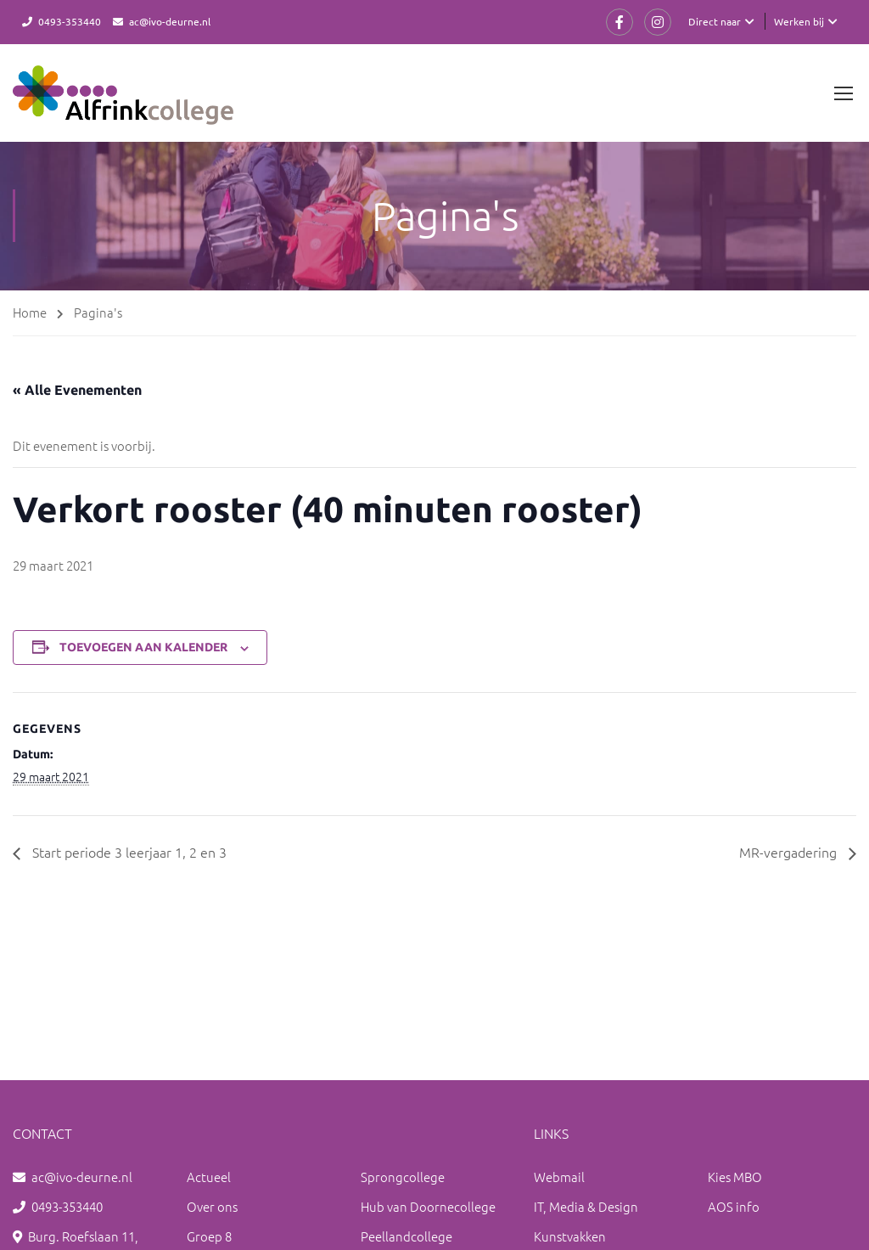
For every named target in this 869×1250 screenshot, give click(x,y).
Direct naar (714, 21)
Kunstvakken (570, 1236)
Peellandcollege (406, 1236)
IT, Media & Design (586, 1206)
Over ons (212, 1206)
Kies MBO (735, 1176)
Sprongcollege (403, 1176)
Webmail (559, 1176)
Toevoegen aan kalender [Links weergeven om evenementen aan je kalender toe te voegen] (143, 647)
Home (30, 312)
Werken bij (799, 21)
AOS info (734, 1206)
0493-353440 (69, 21)
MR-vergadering (789, 851)
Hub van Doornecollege (428, 1206)
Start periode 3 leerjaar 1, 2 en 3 (128, 851)
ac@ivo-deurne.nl (169, 21)
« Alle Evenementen (77, 389)
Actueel (209, 1176)
